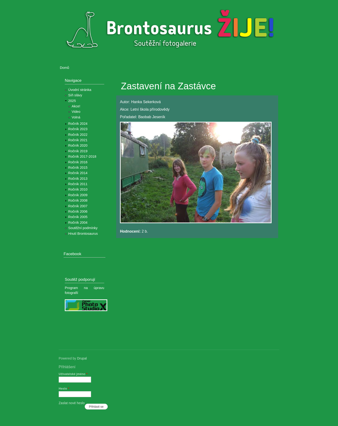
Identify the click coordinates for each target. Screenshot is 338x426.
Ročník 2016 (78, 162)
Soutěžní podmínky (83, 228)
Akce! (76, 106)
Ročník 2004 (78, 222)
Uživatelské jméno (73, 374)
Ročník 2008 (78, 200)
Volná (76, 117)
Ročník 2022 (78, 135)
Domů (64, 68)
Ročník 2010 (78, 189)
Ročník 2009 (78, 195)
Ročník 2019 (78, 151)
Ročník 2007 (78, 206)
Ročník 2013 (78, 178)
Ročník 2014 (78, 173)
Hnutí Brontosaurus (83, 233)
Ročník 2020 (78, 145)
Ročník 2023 (78, 129)
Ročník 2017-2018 (82, 156)
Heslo (64, 388)
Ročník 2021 (78, 140)
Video (76, 111)
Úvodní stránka (79, 90)
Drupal (82, 358)
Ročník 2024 (78, 123)
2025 (72, 101)
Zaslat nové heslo (72, 403)
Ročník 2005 (78, 217)
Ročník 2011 (78, 184)
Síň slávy (75, 95)
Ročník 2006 (78, 211)
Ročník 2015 (78, 167)
